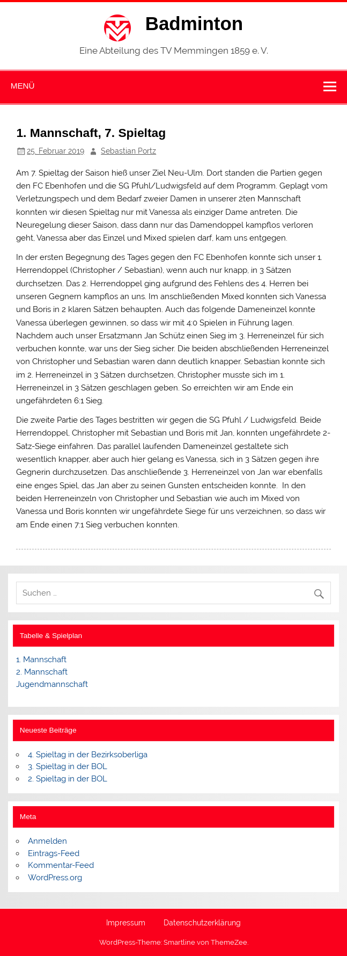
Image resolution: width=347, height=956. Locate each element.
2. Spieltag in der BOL (67, 779)
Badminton (194, 23)
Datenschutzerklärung (202, 923)
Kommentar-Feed (61, 865)
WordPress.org (55, 877)
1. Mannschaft (41, 659)
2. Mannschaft (42, 672)
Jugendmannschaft (52, 684)
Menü (23, 85)
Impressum (125, 923)
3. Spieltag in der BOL (67, 766)
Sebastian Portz (128, 151)
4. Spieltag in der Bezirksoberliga (87, 754)
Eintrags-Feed (53, 853)
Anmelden (47, 841)
